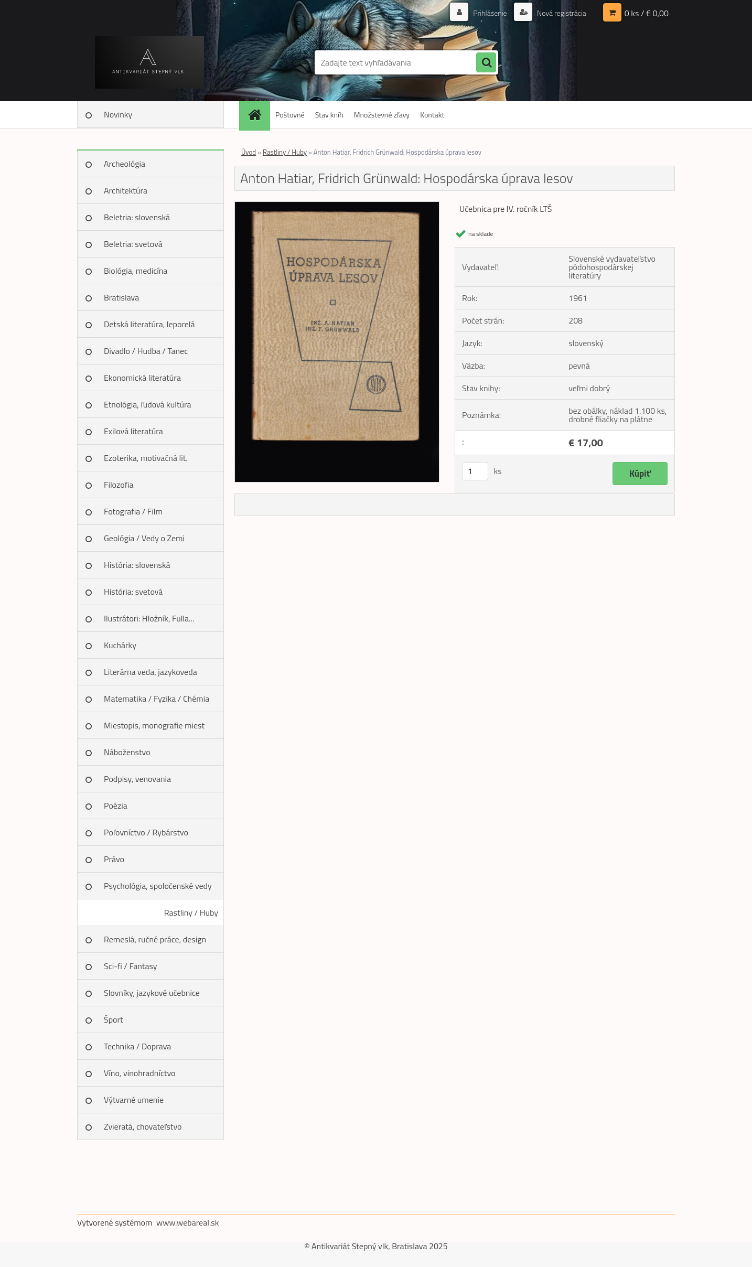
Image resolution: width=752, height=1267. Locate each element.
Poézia (115, 805)
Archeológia (124, 163)
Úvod (248, 152)
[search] (486, 63)
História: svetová (133, 591)
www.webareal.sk (187, 1222)
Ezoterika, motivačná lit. (146, 458)
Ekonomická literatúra (142, 377)
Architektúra (125, 190)
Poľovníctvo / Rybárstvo (146, 832)
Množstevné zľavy (382, 114)
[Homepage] (258, 114)
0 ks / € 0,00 (647, 13)
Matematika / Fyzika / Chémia (156, 698)
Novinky (118, 114)
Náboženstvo (127, 752)
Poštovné (290, 114)
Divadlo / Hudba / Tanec (146, 351)
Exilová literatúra (133, 431)
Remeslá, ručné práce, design (155, 939)
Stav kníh (329, 114)
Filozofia (119, 484)
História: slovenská (137, 565)
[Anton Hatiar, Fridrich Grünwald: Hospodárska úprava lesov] (337, 206)
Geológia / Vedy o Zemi (144, 538)
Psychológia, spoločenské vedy (158, 885)
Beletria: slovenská (137, 217)
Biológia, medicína (135, 270)
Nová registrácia (560, 12)
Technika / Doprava (137, 1046)
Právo (114, 859)
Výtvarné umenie (134, 1099)
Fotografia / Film (133, 511)
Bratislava (121, 297)
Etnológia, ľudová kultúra (147, 404)
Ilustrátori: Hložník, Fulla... (149, 618)
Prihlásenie (490, 12)
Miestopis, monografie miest (154, 725)
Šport (113, 1019)
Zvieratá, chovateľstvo (142, 1126)
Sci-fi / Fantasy (130, 966)
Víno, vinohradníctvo (139, 1073)
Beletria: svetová (133, 244)
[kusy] (475, 471)
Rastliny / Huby (191, 912)
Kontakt (432, 114)
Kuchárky (120, 645)
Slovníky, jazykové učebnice (152, 992)
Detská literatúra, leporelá (149, 324)
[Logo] (149, 62)
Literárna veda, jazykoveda (150, 671)
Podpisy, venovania (137, 778)
